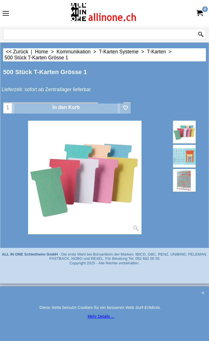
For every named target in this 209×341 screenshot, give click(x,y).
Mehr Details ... (101, 316)
